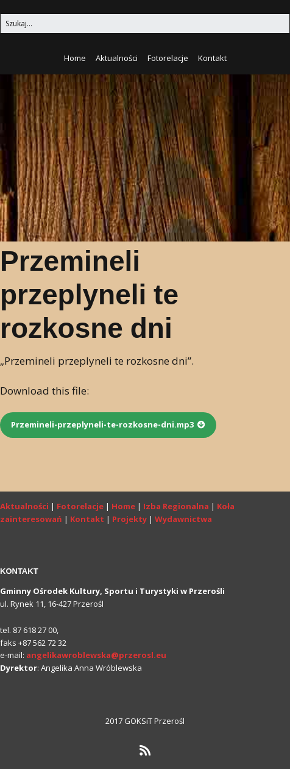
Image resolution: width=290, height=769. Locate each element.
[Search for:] (145, 23)
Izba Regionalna (176, 506)
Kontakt (212, 57)
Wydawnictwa (183, 518)
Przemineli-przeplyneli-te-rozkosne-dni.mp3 (102, 424)
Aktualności (117, 57)
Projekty (129, 518)
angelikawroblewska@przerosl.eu (96, 654)
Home (75, 57)
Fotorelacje (167, 57)
